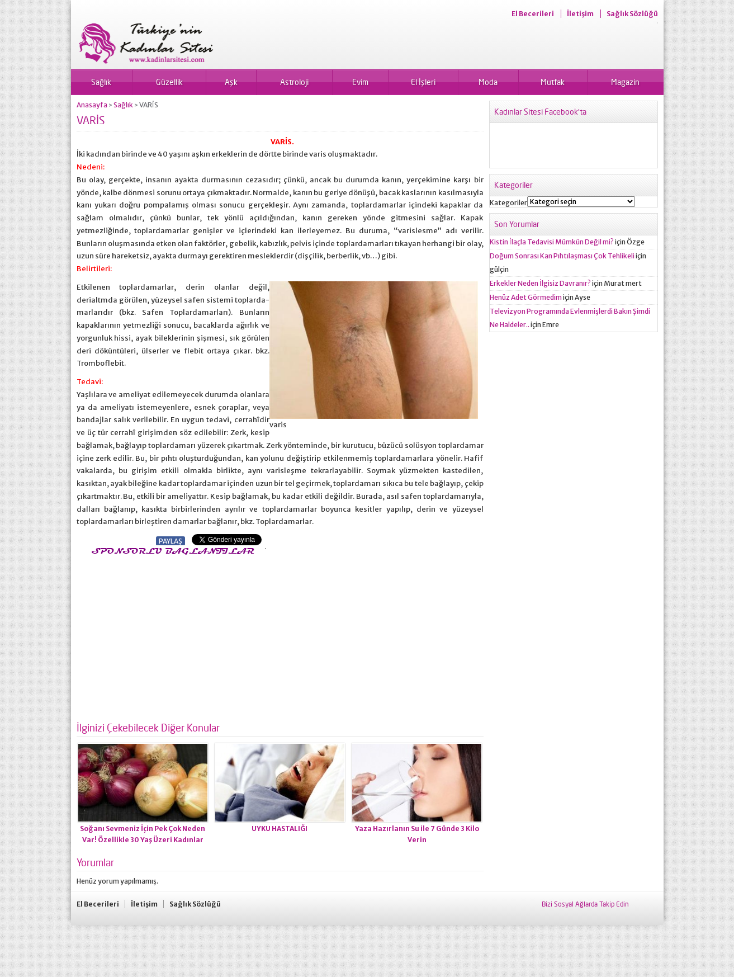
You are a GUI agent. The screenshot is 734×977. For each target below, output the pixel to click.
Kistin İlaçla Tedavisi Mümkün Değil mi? (552, 242)
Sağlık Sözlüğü (632, 14)
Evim (360, 82)
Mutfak (553, 82)
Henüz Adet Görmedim (526, 297)
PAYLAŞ (170, 541)
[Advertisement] (170, 635)
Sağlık (101, 82)
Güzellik (169, 82)
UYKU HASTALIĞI (279, 828)
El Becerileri (533, 14)
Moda (488, 82)
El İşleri (423, 82)
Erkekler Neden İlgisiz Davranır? (540, 283)
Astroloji (294, 82)
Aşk (231, 82)
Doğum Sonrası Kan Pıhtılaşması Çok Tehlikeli (562, 256)
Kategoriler (508, 203)
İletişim (580, 14)
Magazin (625, 82)
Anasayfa (92, 105)
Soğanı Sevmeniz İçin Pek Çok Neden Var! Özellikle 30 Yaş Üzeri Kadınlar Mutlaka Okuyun (142, 839)
